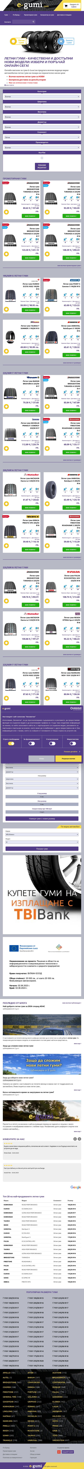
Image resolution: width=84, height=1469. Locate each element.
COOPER (7, 1387)
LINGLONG (7, 1411)
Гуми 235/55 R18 (60, 1317)
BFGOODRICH (58, 1377)
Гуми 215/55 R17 (11, 1307)
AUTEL (6, 1377)
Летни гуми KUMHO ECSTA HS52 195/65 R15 (31, 286)
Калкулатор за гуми (47, 15)
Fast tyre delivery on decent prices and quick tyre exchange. (42, 1168)
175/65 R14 (72, 1237)
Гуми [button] (7, 15)
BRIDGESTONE (9, 1257)
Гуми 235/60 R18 (60, 1346)
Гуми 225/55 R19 (11, 1346)
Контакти (7, 22)
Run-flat (42, 152)
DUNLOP (56, 1387)
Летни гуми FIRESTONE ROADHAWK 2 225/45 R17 (71, 427)
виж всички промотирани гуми (69, 265)
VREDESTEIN (58, 1440)
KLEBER (56, 1401)
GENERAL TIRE (9, 1396)
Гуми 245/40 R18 (60, 1356)
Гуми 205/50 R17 (11, 1336)
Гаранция (33, 1457)
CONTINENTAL (59, 1382)
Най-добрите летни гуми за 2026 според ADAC (24, 1006)
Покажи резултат (42, 166)
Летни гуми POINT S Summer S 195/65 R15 (71, 285)
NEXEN (31, 1421)
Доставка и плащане (64, 15)
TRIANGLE (7, 1440)
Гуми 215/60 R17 (36, 1322)
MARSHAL (32, 1411)
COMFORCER (34, 1382)
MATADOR (57, 1411)
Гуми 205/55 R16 (11, 1298)
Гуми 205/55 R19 (60, 1341)
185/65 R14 (72, 1209)
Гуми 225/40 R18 (36, 1312)
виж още (77, 1043)
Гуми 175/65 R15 (36, 1356)
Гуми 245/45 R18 (60, 1312)
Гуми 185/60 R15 (11, 1351)
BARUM (31, 1377)
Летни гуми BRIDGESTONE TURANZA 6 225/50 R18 (72, 232)
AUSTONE (56, 1372)
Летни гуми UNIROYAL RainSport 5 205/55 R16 (70, 481)
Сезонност (41, 132)
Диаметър (42, 122)
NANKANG (7, 1421)
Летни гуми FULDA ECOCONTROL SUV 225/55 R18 (72, 578)
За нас (32, 1451)
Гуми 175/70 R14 (60, 1351)
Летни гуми (19, 41)
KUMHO (7, 1209)
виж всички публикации (71, 1003)
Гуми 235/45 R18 (11, 1341)
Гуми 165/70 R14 (11, 1356)
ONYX (55, 1421)
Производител (42, 142)
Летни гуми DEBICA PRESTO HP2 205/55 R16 (31, 522)
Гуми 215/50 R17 (36, 1307)
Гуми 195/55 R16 (11, 1365)
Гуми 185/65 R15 (11, 1303)
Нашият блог (67, 1452)
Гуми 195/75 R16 (36, 1365)
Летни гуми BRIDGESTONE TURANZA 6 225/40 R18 (72, 190)
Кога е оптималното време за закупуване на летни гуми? (28, 1092)
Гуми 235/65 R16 (60, 1365)
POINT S (31, 1425)
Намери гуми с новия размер (42, 818)
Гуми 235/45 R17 (36, 1336)
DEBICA (6, 1282)
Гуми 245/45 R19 (60, 1327)
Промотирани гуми (30, 15)
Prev (75, 1139)
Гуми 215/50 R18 (60, 1336)
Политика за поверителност (12, 1457)
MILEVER (56, 1416)
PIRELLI (6, 1425)
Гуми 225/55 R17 (60, 1307)
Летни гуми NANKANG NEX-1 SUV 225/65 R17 (70, 674)
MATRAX (7, 1416)
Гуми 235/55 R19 (60, 1322)
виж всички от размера (72, 363)
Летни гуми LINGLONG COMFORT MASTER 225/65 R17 (29, 717)
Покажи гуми (42, 849)
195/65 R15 (72, 1217)
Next (79, 1139)
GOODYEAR (8, 1401)
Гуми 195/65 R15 (36, 1298)
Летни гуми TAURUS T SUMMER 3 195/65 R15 (30, 327)
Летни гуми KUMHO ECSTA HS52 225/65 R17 (31, 675)
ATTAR (31, 1372)
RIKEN (6, 1225)
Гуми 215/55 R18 (36, 1327)
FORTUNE (32, 1392)
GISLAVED (32, 1396)
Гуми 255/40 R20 (60, 1360)
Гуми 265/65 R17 (11, 1360)
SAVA (54, 1430)
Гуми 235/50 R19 (36, 1346)
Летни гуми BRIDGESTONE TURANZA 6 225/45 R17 (72, 385)
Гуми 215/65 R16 (11, 1322)
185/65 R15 (72, 1205)
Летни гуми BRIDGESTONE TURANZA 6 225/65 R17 (31, 232)
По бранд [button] (17, 15)
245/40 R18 (72, 1253)
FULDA (6, 1241)
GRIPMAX (32, 1401)
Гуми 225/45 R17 (60, 1298)
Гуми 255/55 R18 (36, 1341)
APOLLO (6, 1372)
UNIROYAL (7, 1229)
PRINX (55, 1425)
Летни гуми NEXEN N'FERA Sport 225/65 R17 (71, 717)
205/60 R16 (72, 1233)
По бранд (6, 1448)
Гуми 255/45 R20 (36, 1360)
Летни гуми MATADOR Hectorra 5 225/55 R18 (29, 618)
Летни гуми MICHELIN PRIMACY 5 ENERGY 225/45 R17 (30, 425)
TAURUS (7, 1221)
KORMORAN (8, 1205)
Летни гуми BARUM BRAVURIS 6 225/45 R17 (31, 383)
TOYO (55, 1435)
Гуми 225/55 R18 (36, 1317)
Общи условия (35, 1454)
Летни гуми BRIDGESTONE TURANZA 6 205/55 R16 (31, 190)
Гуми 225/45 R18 (11, 1317)
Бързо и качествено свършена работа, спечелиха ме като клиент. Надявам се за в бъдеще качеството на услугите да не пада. (42, 1148)
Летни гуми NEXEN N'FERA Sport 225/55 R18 (71, 620)
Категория (42, 91)
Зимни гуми (67, 41)
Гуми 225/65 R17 (11, 1312)
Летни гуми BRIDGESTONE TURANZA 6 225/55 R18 (31, 579)
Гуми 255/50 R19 (11, 1327)
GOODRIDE (57, 1396)
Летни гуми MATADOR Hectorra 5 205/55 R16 (29, 479)
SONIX (6, 1278)
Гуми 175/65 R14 (36, 1351)
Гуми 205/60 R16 (36, 1303)
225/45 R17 (72, 1213)
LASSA (55, 1406)
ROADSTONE (33, 1430)
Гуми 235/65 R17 (36, 1332)
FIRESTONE (8, 1261)
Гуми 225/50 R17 (60, 1303)
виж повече (9, 85)
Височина (42, 112)
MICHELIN (32, 1416)
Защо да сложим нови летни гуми (18, 1046)
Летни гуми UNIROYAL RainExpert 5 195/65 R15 (70, 328)
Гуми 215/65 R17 (11, 1332)
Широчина (42, 101)
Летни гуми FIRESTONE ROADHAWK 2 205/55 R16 (71, 524)
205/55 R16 (72, 1225)
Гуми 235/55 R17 (60, 1332)
